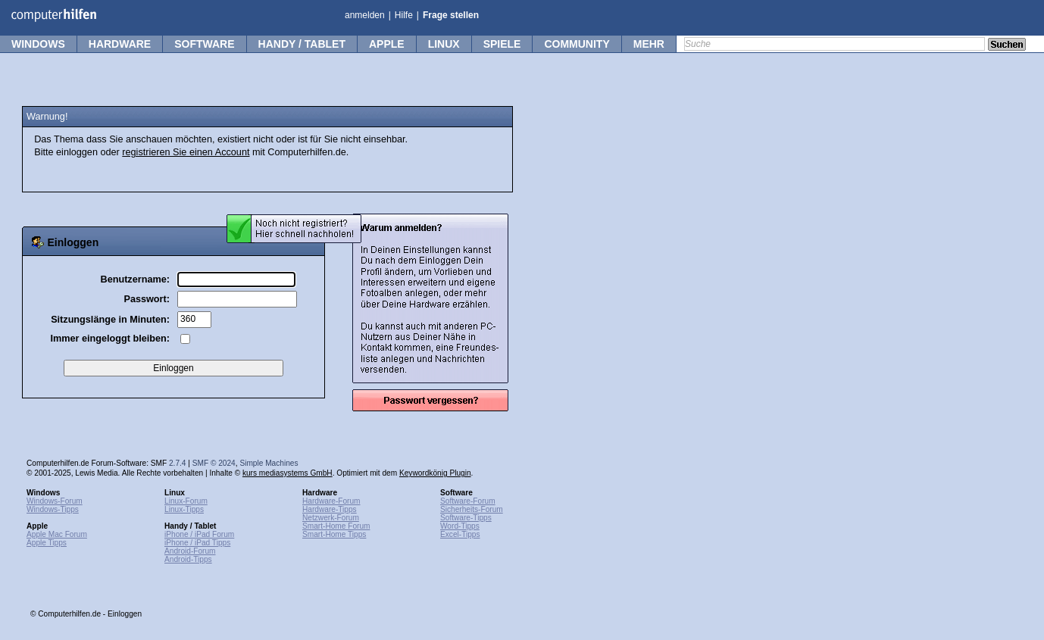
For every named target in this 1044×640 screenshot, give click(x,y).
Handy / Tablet (301, 44)
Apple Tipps (47, 543)
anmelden (365, 15)
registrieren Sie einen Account (185, 152)
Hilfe (404, 15)
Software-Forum (467, 501)
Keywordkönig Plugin (435, 473)
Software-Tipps (466, 518)
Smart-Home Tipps (334, 534)
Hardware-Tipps (329, 509)
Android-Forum (190, 551)
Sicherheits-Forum (471, 509)
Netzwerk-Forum (330, 518)
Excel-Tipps (460, 534)
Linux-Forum (186, 501)
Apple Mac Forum (57, 534)
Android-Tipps (188, 559)
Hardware (120, 44)
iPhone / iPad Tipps (197, 543)
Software (204, 44)
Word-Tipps (460, 526)
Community (576, 44)
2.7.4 (177, 463)
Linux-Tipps (184, 509)
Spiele (502, 44)
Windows (38, 44)
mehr (648, 44)
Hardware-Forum (331, 501)
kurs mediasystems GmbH (287, 473)
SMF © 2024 (214, 463)
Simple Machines (268, 463)
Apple (387, 44)
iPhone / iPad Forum (199, 534)
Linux (444, 44)
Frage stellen (451, 15)
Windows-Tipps (53, 509)
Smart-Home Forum (336, 526)
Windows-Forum (55, 501)
